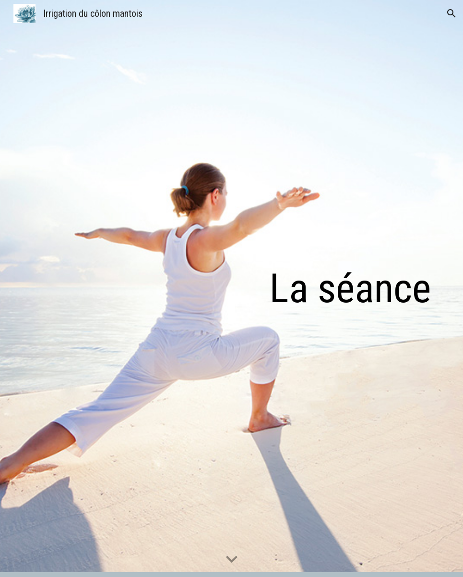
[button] (451, 13)
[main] (301, 288)
